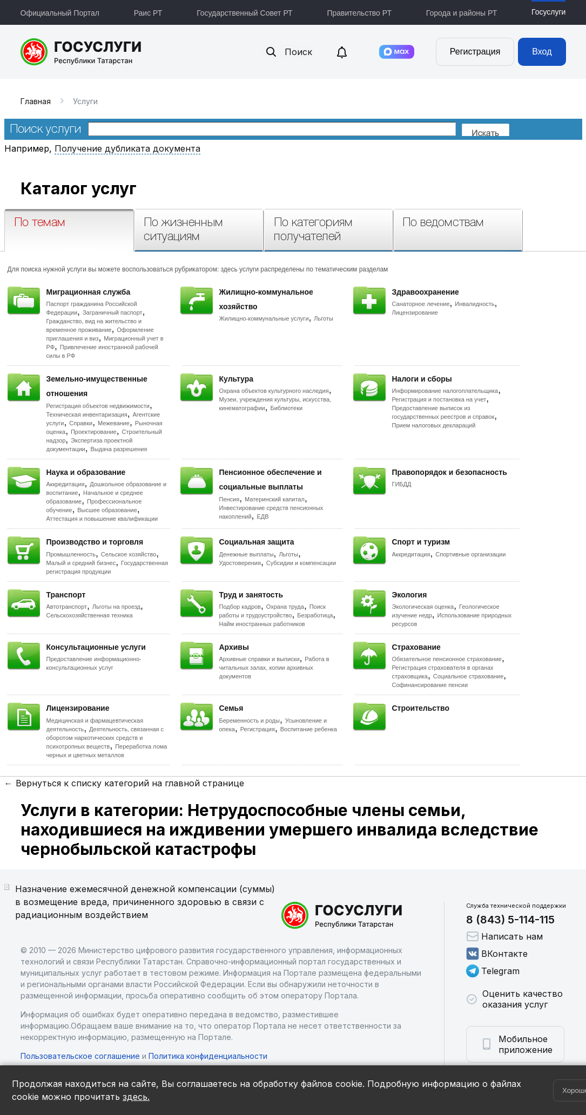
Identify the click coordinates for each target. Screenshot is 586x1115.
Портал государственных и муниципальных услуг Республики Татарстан (81, 51)
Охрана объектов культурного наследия (274, 390)
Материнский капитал (275, 499)
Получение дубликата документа (127, 148)
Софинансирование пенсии (430, 685)
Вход (541, 51)
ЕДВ (262, 516)
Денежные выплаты (246, 554)
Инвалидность (474, 304)
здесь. (136, 1096)
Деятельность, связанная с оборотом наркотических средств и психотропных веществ (105, 738)
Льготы (323, 318)
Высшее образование (107, 510)
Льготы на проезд (116, 606)
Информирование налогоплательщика (445, 390)
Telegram (493, 970)
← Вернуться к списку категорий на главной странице (124, 783)
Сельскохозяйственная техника (89, 615)
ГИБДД (402, 484)
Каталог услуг (79, 188)
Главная (36, 101)
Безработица (315, 615)
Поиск (288, 51)
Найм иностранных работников (262, 624)
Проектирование (94, 432)
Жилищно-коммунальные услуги (264, 318)
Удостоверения (240, 563)
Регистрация (475, 51)
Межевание (114, 423)
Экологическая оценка (423, 606)
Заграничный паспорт (113, 312)
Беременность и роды (249, 720)
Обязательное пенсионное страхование (447, 659)
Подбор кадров (240, 606)
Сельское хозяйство (128, 554)
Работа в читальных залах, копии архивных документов (274, 667)
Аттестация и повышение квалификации (102, 518)
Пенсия (229, 499)
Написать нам (504, 936)
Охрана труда (285, 606)
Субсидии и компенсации (301, 563)
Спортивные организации (470, 554)
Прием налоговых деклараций (434, 425)
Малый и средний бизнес (81, 563)
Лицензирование (415, 312)
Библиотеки (287, 408)
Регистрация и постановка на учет (439, 399)
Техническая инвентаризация (86, 414)
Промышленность (71, 554)
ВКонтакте (497, 953)
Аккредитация (65, 484)
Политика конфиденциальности (208, 1055)
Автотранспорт (66, 606)
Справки (80, 423)
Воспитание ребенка (308, 729)
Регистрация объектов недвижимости (98, 406)
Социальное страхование (468, 676)
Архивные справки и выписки (259, 659)
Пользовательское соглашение (80, 1055)
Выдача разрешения (119, 449)
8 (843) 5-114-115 (510, 919)
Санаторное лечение (421, 304)
